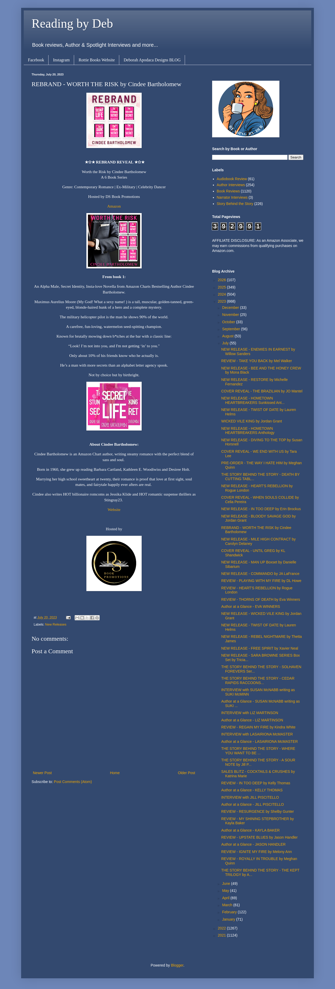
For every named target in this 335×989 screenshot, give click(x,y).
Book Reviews (228, 191)
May (226, 890)
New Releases (55, 624)
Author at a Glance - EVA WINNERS (250, 606)
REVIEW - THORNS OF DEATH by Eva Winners (260, 599)
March (227, 905)
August (228, 336)
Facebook (36, 60)
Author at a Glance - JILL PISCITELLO (252, 804)
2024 (222, 294)
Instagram (61, 60)
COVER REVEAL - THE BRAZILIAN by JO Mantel (261, 391)
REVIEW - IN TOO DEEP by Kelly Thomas (255, 783)
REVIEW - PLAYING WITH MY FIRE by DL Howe (261, 581)
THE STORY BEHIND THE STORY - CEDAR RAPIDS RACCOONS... (258, 680)
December (231, 307)
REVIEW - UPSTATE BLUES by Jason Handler (259, 837)
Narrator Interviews (232, 197)
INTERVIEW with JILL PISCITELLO (250, 797)
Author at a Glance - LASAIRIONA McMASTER (259, 741)
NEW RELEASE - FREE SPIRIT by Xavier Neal (259, 648)
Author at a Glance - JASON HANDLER (253, 844)
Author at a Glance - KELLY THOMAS (252, 790)
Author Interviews (231, 185)
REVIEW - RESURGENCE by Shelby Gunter (257, 811)
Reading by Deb (72, 23)
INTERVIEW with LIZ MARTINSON (249, 713)
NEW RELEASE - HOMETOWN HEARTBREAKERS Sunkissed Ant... (253, 400)
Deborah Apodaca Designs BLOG (152, 60)
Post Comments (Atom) (73, 782)
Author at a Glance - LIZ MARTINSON (252, 720)
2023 (222, 301)
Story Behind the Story (235, 204)
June (226, 883)
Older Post (186, 773)
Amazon (114, 206)
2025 (222, 287)
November (231, 315)
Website (113, 509)
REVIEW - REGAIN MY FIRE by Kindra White (258, 727)
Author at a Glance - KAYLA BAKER (250, 830)
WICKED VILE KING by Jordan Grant (251, 421)
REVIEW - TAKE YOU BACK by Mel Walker (256, 361)
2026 (222, 280)
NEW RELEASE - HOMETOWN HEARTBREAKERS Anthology (247, 430)
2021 (222, 935)
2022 (222, 928)
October (229, 322)
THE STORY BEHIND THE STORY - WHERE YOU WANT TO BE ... (258, 750)
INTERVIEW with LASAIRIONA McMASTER (257, 734)
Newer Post (42, 773)
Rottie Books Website (97, 60)
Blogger (177, 965)
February (230, 912)
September (231, 329)
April (226, 898)
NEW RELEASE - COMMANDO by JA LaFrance (260, 574)
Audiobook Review (232, 179)
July (226, 343)
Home (114, 773)
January (229, 919)
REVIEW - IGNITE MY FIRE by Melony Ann (256, 852)
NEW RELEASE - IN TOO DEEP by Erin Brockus (261, 509)
